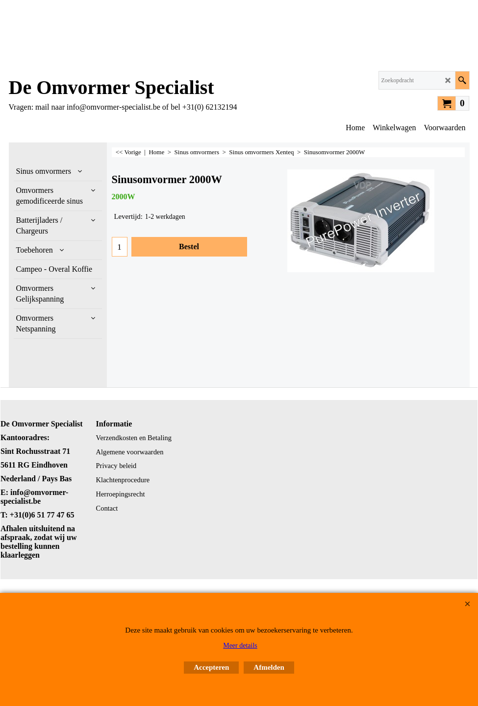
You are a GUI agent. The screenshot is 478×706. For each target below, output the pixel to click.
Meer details (240, 645)
